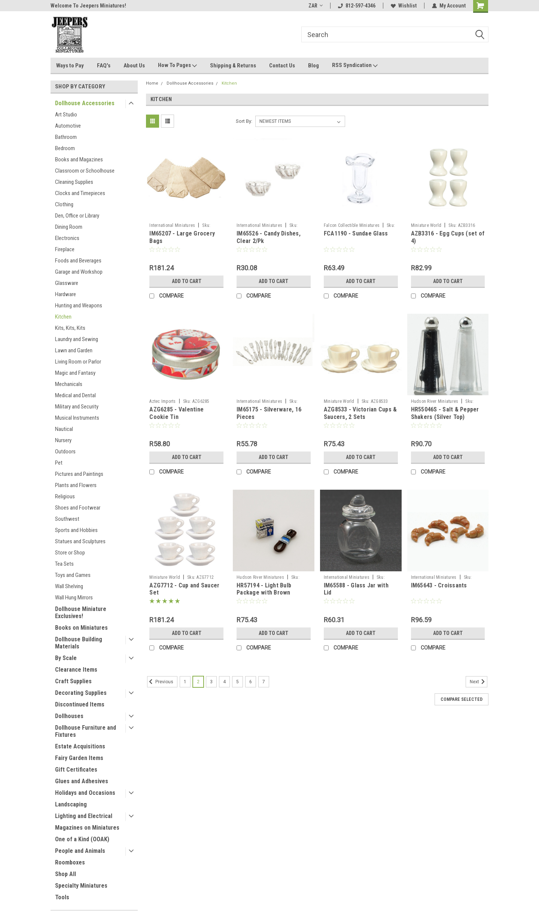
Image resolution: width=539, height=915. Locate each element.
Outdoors (65, 451)
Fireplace (64, 249)
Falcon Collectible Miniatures (352, 225)
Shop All (65, 874)
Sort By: (244, 121)
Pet (59, 462)
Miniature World (426, 225)
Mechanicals (68, 384)
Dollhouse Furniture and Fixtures (85, 731)
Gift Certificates (76, 769)
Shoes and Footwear (77, 507)
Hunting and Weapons (78, 305)
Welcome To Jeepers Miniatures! (88, 6)
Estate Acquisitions (80, 746)
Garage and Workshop (79, 271)
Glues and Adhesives (81, 781)
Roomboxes (70, 862)
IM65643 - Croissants (439, 585)
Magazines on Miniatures (87, 827)
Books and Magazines (79, 159)
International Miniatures (172, 225)
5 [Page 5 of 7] (237, 681)
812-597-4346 (356, 6)
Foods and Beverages (78, 260)
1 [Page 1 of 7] (185, 681)
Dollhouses (69, 716)
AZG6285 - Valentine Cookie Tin (176, 413)
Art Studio (66, 114)
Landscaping (71, 804)
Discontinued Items (79, 704)
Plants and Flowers (76, 485)
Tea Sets (64, 563)
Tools (62, 897)
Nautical (64, 429)
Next (478, 682)
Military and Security (76, 406)
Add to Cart (186, 281)
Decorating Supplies (81, 692)
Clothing (64, 204)
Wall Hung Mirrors (74, 597)
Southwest (67, 519)
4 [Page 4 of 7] (224, 681)
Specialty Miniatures (81, 885)
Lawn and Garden (73, 350)
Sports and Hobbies (76, 530)
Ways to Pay (70, 65)
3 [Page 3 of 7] (211, 681)
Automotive (68, 125)
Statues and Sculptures (80, 541)
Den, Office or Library (77, 215)
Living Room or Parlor (78, 361)
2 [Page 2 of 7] (198, 681)
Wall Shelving (69, 586)
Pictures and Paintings (79, 474)
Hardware (65, 294)
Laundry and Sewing (76, 339)
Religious (65, 496)
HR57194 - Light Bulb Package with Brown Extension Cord (264, 593)
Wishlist (404, 6)
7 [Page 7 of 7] (263, 681)
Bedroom (65, 148)
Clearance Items (76, 669)
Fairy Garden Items (79, 758)
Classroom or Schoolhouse (85, 170)
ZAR (315, 6)
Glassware (66, 283)
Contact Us (282, 65)
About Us (134, 65)
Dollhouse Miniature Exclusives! (80, 612)
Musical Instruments (77, 417)
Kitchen (63, 316)
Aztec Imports (162, 401)
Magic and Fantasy (75, 373)
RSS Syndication (355, 65)
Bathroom (66, 137)
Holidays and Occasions (85, 792)
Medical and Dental (75, 395)
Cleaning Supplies (74, 182)
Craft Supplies (73, 681)
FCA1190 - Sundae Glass (356, 233)
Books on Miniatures (81, 627)
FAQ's (103, 65)
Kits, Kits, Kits (70, 328)
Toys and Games (73, 575)
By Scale (66, 658)
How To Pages (177, 65)
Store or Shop (70, 552)
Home (152, 83)
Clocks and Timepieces (80, 193)
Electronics (67, 238)
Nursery (63, 440)
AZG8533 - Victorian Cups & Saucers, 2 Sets (360, 413)
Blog (313, 65)
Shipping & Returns (233, 65)
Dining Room (68, 227)
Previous (160, 682)
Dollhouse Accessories (85, 103)
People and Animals (80, 850)
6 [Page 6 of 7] (250, 681)
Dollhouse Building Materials (78, 643)
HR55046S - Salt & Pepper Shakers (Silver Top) (445, 413)
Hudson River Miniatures (435, 401)
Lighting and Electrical (83, 816)
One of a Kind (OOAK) (82, 839)
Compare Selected (461, 699)
